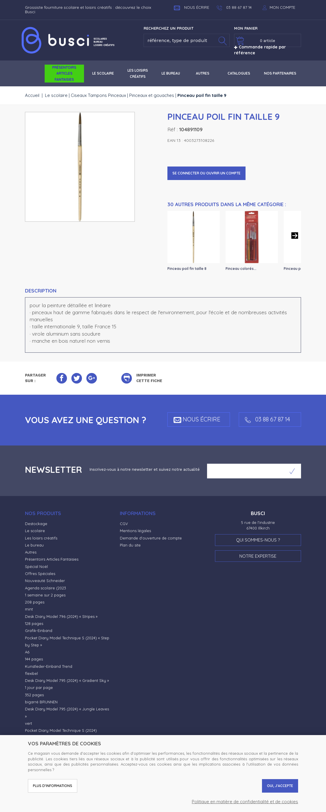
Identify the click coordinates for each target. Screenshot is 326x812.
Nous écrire (191, 7)
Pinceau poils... (297, 268)
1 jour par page (39, 687)
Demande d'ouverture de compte (151, 538)
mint (29, 609)
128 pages (34, 623)
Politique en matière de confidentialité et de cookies (245, 801)
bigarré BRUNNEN (41, 702)
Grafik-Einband (38, 630)
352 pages (34, 694)
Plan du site (130, 545)
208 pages (34, 602)
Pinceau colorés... (241, 268)
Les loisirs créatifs (41, 538)
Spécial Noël (36, 566)
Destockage (36, 523)
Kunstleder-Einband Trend (48, 666)
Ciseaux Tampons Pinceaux (98, 95)
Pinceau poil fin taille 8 (186, 268)
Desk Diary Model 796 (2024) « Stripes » (61, 616)
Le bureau (34, 545)
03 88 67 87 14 (267, 419)
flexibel (31, 673)
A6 (27, 652)
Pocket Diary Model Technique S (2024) (61, 730)
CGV (124, 523)
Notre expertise (257, 556)
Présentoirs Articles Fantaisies (51, 559)
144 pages (34, 659)
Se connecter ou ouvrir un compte (206, 173)
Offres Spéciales (40, 573)
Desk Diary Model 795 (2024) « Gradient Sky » (67, 680)
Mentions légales (135, 530)
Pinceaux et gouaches (151, 95)
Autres (30, 552)
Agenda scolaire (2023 (45, 588)
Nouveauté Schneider (45, 580)
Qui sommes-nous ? (258, 540)
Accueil (32, 95)
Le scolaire (56, 95)
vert (28, 723)
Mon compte (282, 7)
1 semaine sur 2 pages (45, 595)
